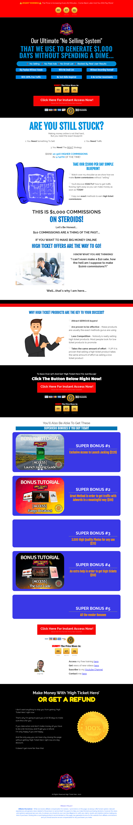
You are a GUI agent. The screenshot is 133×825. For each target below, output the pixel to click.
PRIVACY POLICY (66, 806)
